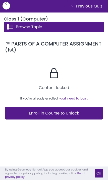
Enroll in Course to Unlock (54, 113)
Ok (98, 173)
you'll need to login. (73, 98)
